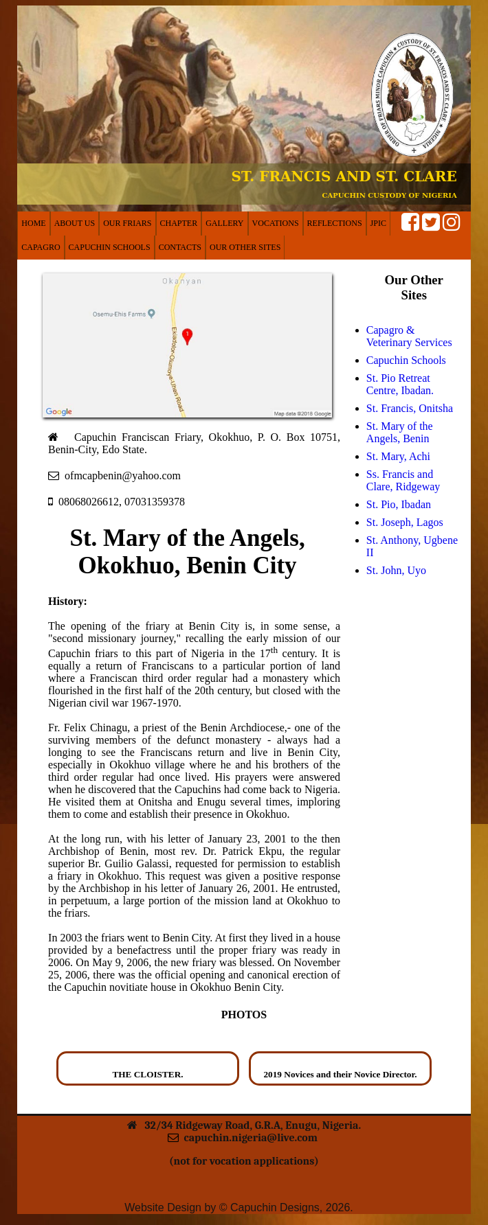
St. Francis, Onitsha (409, 408)
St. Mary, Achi (398, 456)
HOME (33, 223)
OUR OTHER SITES (245, 247)
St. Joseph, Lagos (404, 522)
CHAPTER (179, 223)
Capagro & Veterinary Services (409, 336)
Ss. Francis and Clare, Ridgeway (403, 480)
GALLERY (224, 223)
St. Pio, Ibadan (398, 504)
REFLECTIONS (334, 223)
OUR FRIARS (127, 223)
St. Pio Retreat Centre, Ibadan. (400, 384)
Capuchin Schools (406, 360)
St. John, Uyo (396, 570)
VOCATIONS (275, 223)
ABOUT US (74, 223)
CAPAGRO (40, 247)
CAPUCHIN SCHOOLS (110, 247)
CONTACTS (180, 247)
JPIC (378, 223)
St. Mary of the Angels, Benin (399, 432)
